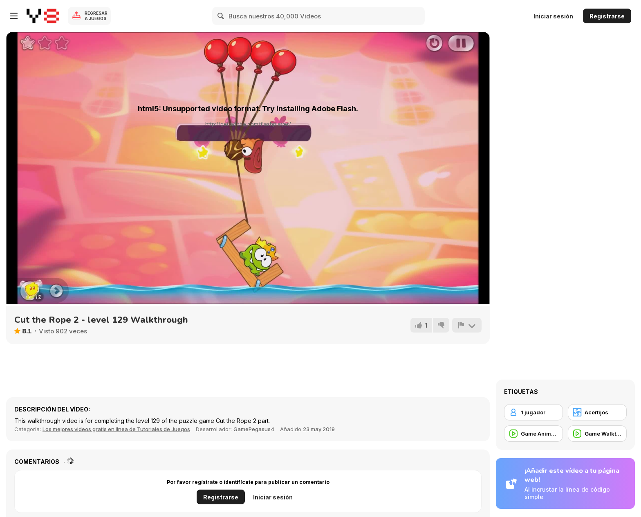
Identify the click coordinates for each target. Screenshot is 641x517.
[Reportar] (467, 325)
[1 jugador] (533, 412)
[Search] (221, 16)
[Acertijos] (597, 412)
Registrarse (607, 16)
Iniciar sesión (553, 16)
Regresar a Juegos (96, 16)
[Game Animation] (533, 433)
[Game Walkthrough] (597, 433)
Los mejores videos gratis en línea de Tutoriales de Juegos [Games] (116, 429)
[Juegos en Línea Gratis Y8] (43, 16)
